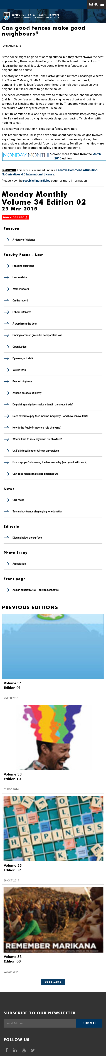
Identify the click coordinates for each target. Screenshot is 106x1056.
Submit (89, 1023)
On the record (20, 300)
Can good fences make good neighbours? (36, 473)
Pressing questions (23, 265)
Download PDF (15, 217)
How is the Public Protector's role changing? (37, 427)
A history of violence (24, 239)
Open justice (19, 346)
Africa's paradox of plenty (27, 393)
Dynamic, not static (23, 358)
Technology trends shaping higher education (37, 511)
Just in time (19, 369)
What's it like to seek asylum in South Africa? (37, 439)
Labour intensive (22, 312)
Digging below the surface (27, 537)
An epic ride (19, 563)
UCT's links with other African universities (36, 450)
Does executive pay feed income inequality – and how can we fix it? (50, 416)
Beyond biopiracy (22, 381)
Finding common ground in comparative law (37, 335)
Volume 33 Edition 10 (13, 776)
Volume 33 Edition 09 (13, 867)
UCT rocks (18, 500)
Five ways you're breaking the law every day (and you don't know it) (50, 462)
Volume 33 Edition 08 (13, 959)
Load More (53, 981)
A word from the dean (25, 323)
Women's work (21, 289)
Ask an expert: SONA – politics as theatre (36, 590)
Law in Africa (20, 277)
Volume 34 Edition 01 (13, 685)
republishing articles (36, 180)
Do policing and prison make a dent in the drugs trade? (43, 404)
